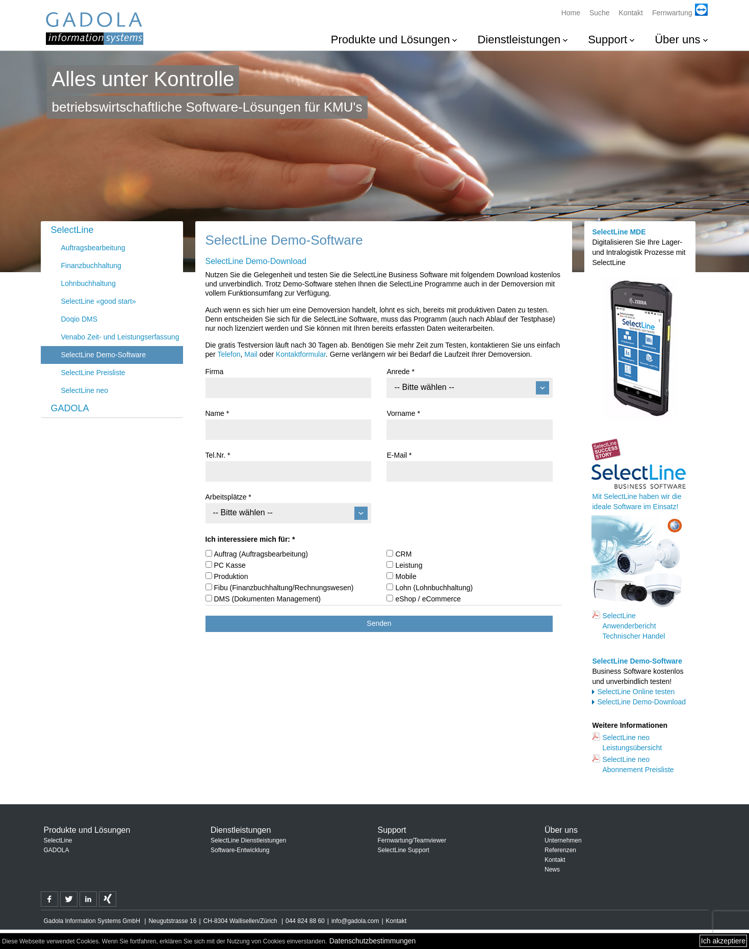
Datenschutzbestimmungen (372, 941)
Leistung (408, 565)
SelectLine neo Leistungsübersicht (632, 742)
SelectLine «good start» (98, 301)
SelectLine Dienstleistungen (248, 840)
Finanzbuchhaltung (91, 265)
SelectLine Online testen (636, 692)
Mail (250, 354)
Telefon (228, 354)
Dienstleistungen (518, 39)
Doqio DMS (79, 319)
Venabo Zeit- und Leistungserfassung (120, 337)
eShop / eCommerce (427, 599)
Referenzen (560, 850)
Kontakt (631, 13)
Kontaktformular (301, 354)
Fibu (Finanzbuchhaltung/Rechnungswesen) (284, 588)
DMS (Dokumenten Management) (267, 599)
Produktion (231, 576)
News (552, 869)
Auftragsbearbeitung (93, 248)
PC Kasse (230, 565)
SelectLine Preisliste (93, 372)
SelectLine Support (403, 850)
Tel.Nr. (217, 455)
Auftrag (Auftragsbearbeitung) (261, 554)
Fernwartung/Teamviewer (412, 840)
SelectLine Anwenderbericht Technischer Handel (633, 626)
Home (570, 13)
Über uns (677, 39)
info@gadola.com (355, 921)
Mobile (405, 576)
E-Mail (398, 455)
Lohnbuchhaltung (88, 283)
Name (217, 413)
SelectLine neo (85, 390)
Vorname (403, 413)
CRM (403, 554)
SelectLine (72, 230)
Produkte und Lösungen (390, 39)
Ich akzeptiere (723, 941)
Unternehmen (563, 840)
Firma (214, 371)
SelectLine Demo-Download (641, 702)
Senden (379, 623)
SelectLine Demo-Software (103, 355)
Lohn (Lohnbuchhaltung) (434, 588)
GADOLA (70, 408)
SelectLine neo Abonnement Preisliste (638, 764)
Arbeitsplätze (228, 497)
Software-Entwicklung (240, 850)
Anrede (400, 371)
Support (607, 39)
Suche (599, 13)
